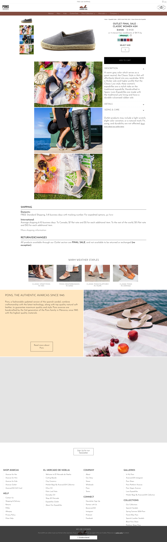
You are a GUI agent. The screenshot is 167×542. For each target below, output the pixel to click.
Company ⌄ (114, 13)
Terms (88, 491)
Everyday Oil (50, 495)
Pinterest (89, 515)
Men (58, 13)
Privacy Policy (10, 515)
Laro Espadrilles (132, 491)
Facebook (89, 518)
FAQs (8, 508)
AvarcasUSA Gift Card (14, 488)
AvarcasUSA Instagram (134, 478)
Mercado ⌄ (102, 13)
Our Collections (131, 504)
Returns (8, 504)
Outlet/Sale (74, 13)
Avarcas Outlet (11, 484)
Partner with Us (91, 504)
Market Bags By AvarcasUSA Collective (60, 484)
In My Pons (130, 474)
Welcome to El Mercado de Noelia (58, 474)
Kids (65, 13)
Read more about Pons (41, 346)
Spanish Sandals (132, 508)
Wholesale (89, 484)
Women (51, 13)
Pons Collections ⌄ (88, 13)
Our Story (89, 478)
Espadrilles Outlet (52, 501)
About (88, 474)
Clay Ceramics (51, 481)
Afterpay (9, 511)
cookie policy (119, 533)
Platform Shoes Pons (133, 525)
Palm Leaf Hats (51, 491)
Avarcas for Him (11, 478)
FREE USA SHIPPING (83, 1)
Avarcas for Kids (11, 481)
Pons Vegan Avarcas (133, 488)
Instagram (89, 511)
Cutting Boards (51, 478)
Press (87, 488)
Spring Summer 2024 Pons (135, 511)
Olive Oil (49, 488)
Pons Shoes (130, 481)
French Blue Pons (132, 515)
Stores (88, 481)
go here (109, 215)
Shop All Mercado (52, 498)
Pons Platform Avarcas (134, 484)
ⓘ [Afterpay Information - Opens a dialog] (131, 35)
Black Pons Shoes (132, 521)
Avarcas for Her (11, 474)
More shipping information (33, 230)
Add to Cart (125, 60)
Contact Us (10, 497)
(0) (165, 1)
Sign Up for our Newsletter (83, 451)
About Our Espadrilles (54, 505)
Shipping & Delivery (13, 501)
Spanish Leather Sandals (135, 518)
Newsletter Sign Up (93, 501)
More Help (9, 518)
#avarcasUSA (91, 508)
